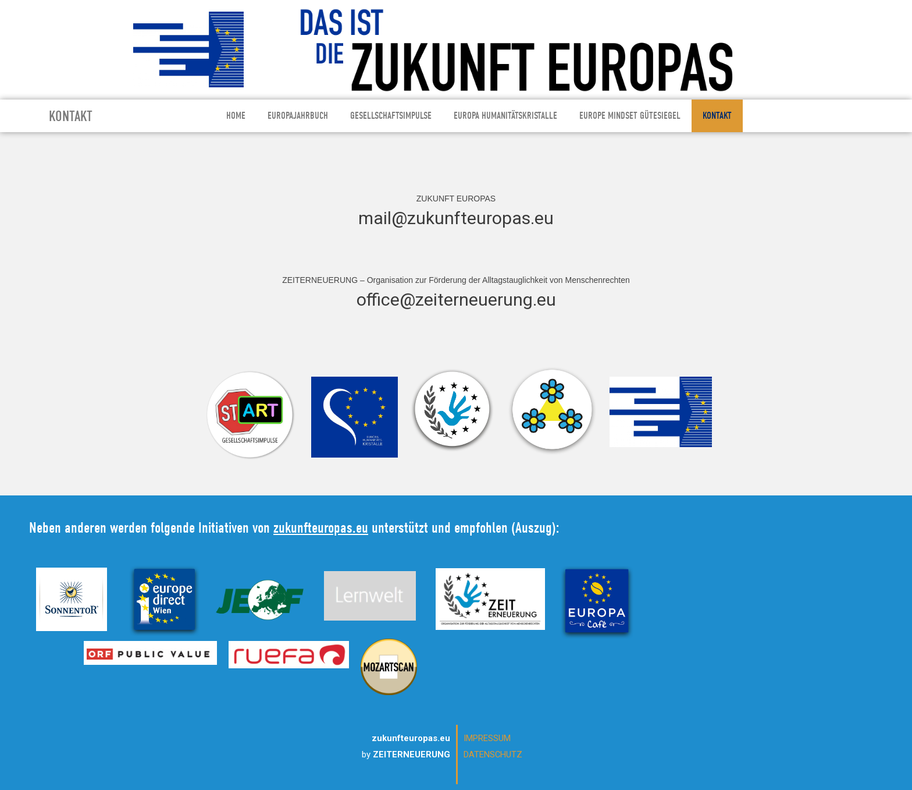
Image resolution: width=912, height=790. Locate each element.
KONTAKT (717, 115)
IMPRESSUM (487, 738)
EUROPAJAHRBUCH (298, 115)
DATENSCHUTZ (493, 754)
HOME (235, 115)
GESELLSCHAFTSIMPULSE (391, 115)
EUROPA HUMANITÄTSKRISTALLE (505, 115)
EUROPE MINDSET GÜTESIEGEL (630, 115)
